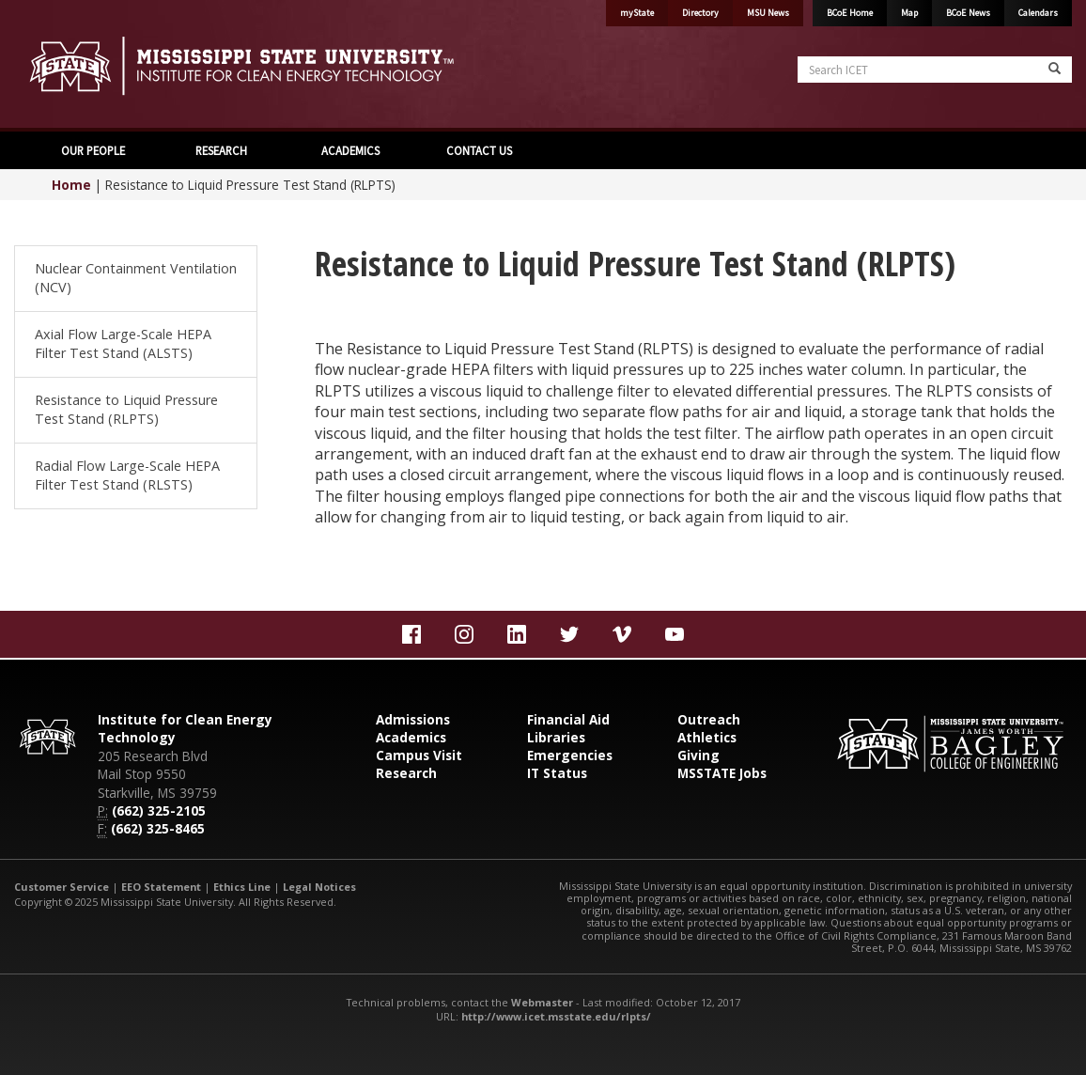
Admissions (413, 719)
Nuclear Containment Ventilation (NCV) (136, 277)
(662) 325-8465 (158, 828)
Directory (700, 13)
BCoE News (968, 13)
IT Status (557, 773)
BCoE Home (850, 13)
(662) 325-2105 (159, 810)
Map (909, 13)
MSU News (768, 13)
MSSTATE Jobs (722, 773)
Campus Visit (419, 755)
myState (637, 13)
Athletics (707, 737)
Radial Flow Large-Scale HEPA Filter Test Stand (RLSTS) (127, 475)
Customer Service (61, 887)
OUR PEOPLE (93, 150)
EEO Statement (161, 887)
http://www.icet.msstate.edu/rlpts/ (556, 1016)
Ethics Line (242, 887)
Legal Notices (319, 887)
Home (71, 185)
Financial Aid (568, 719)
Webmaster (542, 1002)
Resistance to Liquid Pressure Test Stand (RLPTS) (126, 409)
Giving (698, 755)
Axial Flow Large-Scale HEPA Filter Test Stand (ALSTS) (123, 343)
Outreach (708, 719)
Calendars (1038, 13)
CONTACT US (479, 150)
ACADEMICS (350, 150)
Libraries (556, 737)
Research (406, 773)
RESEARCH (221, 150)
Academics (411, 737)
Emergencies (570, 755)
